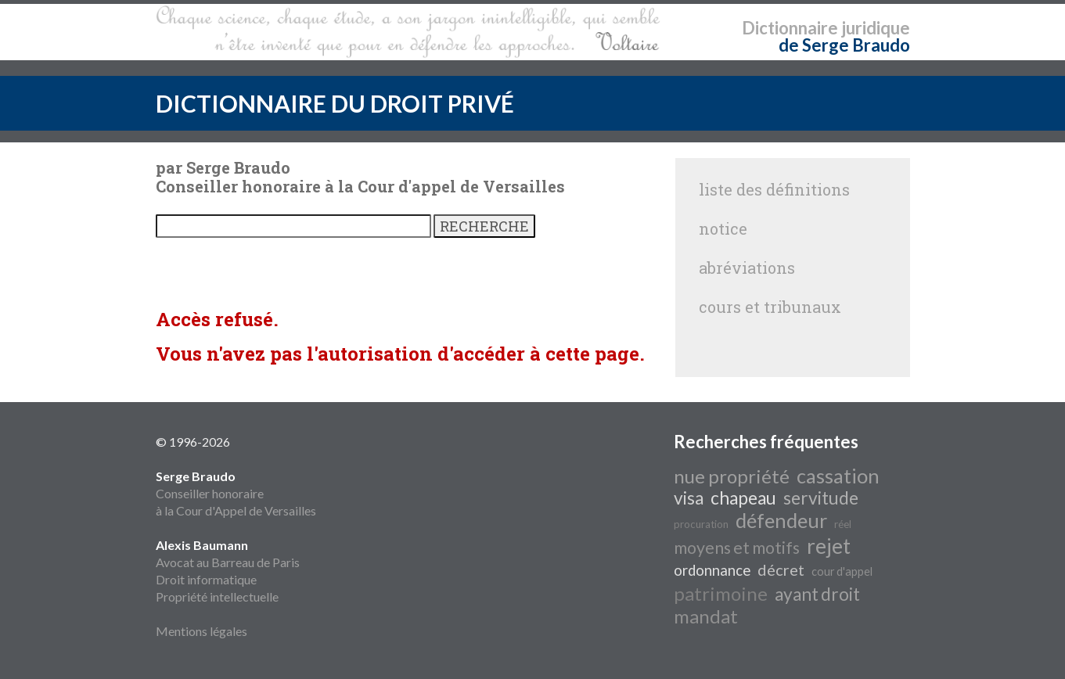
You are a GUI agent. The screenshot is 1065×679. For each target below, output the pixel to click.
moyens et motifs (737, 547)
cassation (838, 475)
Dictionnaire (790, 27)
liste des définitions (774, 189)
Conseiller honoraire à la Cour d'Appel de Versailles (236, 493)
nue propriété (732, 476)
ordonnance (712, 570)
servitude (820, 497)
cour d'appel (842, 571)
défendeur (781, 520)
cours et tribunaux (770, 306)
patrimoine (721, 593)
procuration (701, 524)
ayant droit (817, 594)
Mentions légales (201, 630)
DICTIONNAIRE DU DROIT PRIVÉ (335, 103)
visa (688, 497)
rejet (829, 546)
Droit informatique (206, 579)
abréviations (747, 267)
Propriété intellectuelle (217, 596)
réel (842, 524)
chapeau (743, 497)
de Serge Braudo (844, 45)
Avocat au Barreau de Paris (228, 562)
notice (723, 228)
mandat (706, 616)
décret (780, 569)
